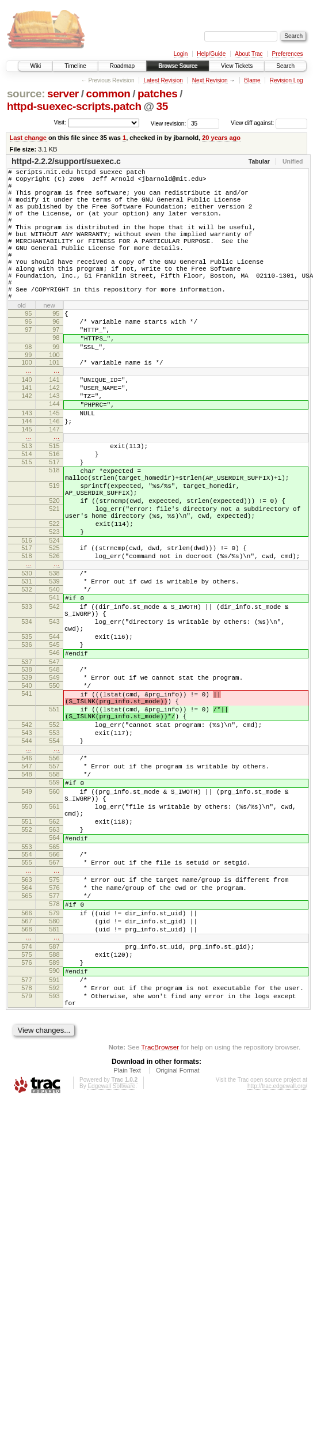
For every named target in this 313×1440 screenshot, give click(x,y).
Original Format (178, 1244)
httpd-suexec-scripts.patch (74, 106)
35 (162, 106)
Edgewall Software (111, 1260)
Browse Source (177, 66)
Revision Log (286, 80)
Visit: (60, 122)
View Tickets (237, 66)
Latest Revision (162, 80)
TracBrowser (160, 1221)
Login (181, 54)
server (63, 94)
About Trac (248, 54)
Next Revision (210, 80)
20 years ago (221, 137)
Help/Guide (211, 54)
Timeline (75, 66)
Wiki (35, 66)
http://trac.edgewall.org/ (277, 1260)
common (108, 94)
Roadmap (122, 66)
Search (285, 66)
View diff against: (269, 123)
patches (157, 94)
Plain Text (127, 1244)
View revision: (168, 123)
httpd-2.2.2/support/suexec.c (66, 161)
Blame (252, 80)
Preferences (287, 54)
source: (26, 94)
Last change (28, 137)
